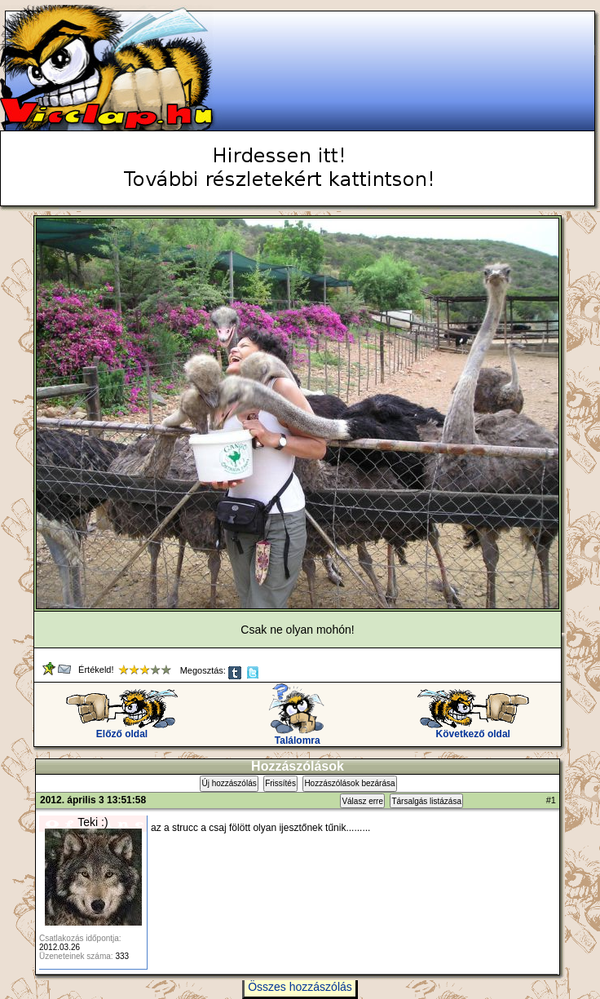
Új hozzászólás (228, 783)
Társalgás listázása (426, 801)
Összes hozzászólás (300, 986)
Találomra (297, 736)
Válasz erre (362, 801)
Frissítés (280, 783)
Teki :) (92, 822)
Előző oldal (122, 729)
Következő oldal (473, 729)
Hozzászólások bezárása (349, 783)
